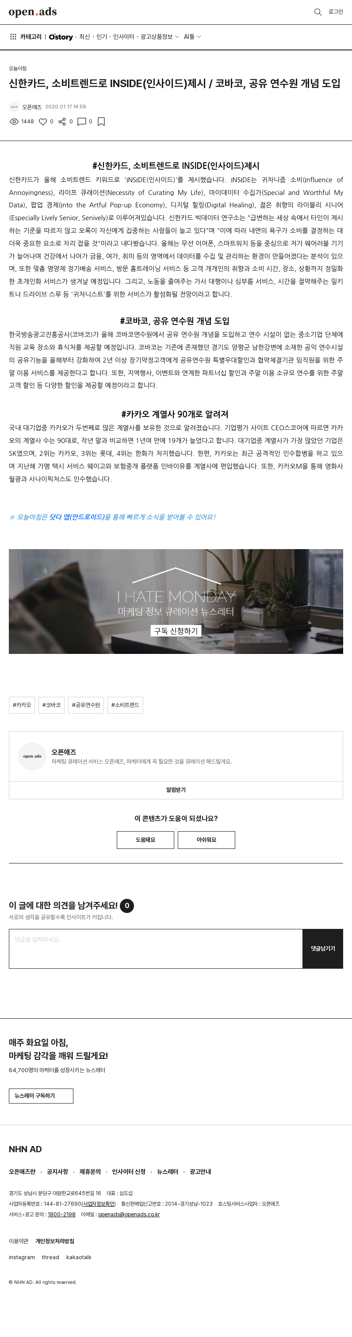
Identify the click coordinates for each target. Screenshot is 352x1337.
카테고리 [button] (25, 36)
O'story (61, 37)
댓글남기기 (323, 948)
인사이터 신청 (128, 1171)
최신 (84, 36)
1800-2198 (62, 1214)
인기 (101, 36)
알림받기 (176, 790)
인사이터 (123, 36)
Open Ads (33, 12)
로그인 (336, 11)
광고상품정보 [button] (156, 36)
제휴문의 (90, 1171)
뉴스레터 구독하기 (41, 1096)
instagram (22, 1257)
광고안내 (200, 1171)
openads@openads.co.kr (129, 1214)
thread (50, 1257)
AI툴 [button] (189, 36)
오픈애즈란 (22, 1171)
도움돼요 (145, 840)
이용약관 (18, 1241)
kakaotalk (79, 1257)
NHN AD (25, 1149)
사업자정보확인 (98, 1204)
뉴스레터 (167, 1171)
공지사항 (57, 1171)
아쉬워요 (206, 840)
